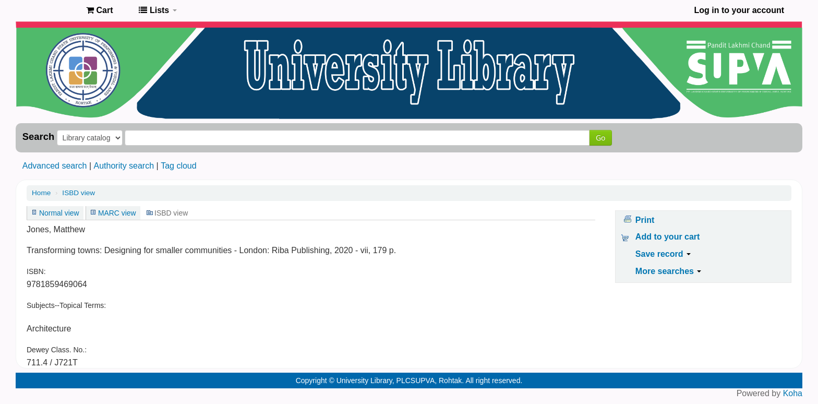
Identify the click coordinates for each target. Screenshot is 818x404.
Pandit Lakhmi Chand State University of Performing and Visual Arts (52, 10)
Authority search (123, 165)
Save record (663, 253)
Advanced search (54, 165)
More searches (668, 271)
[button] (99, 10)
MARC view (117, 213)
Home (41, 193)
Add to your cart (667, 236)
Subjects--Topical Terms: (66, 305)
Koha (792, 393)
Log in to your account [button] (739, 10)
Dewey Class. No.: (57, 350)
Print (644, 220)
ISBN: (36, 271)
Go (600, 137)
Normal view (59, 213)
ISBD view (78, 193)
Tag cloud (179, 165)
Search (38, 137)
